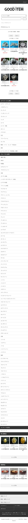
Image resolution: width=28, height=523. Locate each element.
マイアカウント (3, 505)
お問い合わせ (3, 508)
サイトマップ (4, 430)
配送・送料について (16, 512)
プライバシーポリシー (16, 514)
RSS (22, 514)
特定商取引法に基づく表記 (6, 514)
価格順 (14, 31)
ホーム (2, 22)
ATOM (25, 514)
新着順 (18, 31)
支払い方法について (8, 512)
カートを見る (17, 505)
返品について (23, 512)
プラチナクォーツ (8, 22)
